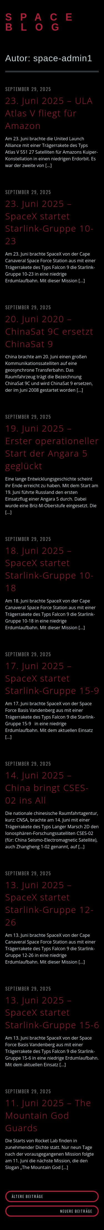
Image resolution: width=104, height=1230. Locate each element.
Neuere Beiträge (76, 1211)
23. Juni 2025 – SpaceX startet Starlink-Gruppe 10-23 (49, 222)
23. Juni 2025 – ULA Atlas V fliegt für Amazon (49, 112)
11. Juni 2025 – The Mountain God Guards (48, 1115)
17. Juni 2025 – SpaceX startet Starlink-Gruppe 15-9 (52, 678)
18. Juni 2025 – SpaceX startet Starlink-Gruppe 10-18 (49, 569)
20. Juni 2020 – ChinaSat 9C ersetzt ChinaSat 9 (49, 331)
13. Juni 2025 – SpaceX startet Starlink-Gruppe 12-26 (49, 903)
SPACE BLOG (42, 22)
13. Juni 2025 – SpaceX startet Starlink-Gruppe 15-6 (52, 1012)
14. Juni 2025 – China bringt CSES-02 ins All (47, 787)
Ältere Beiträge (27, 1196)
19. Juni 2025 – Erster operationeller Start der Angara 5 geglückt (52, 446)
